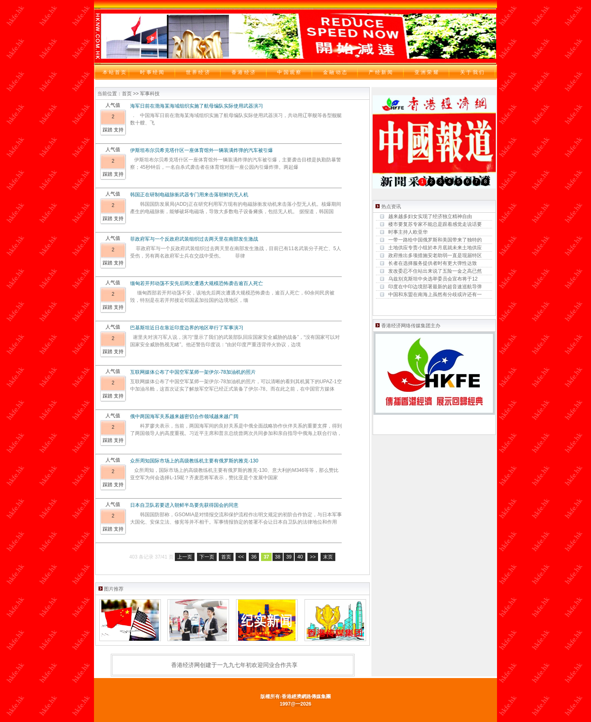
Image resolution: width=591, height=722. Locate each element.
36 (254, 557)
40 (299, 557)
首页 (226, 557)
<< (241, 557)
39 (288, 557)
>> (313, 557)
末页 (328, 557)
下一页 (206, 557)
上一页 (184, 557)
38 (277, 557)
